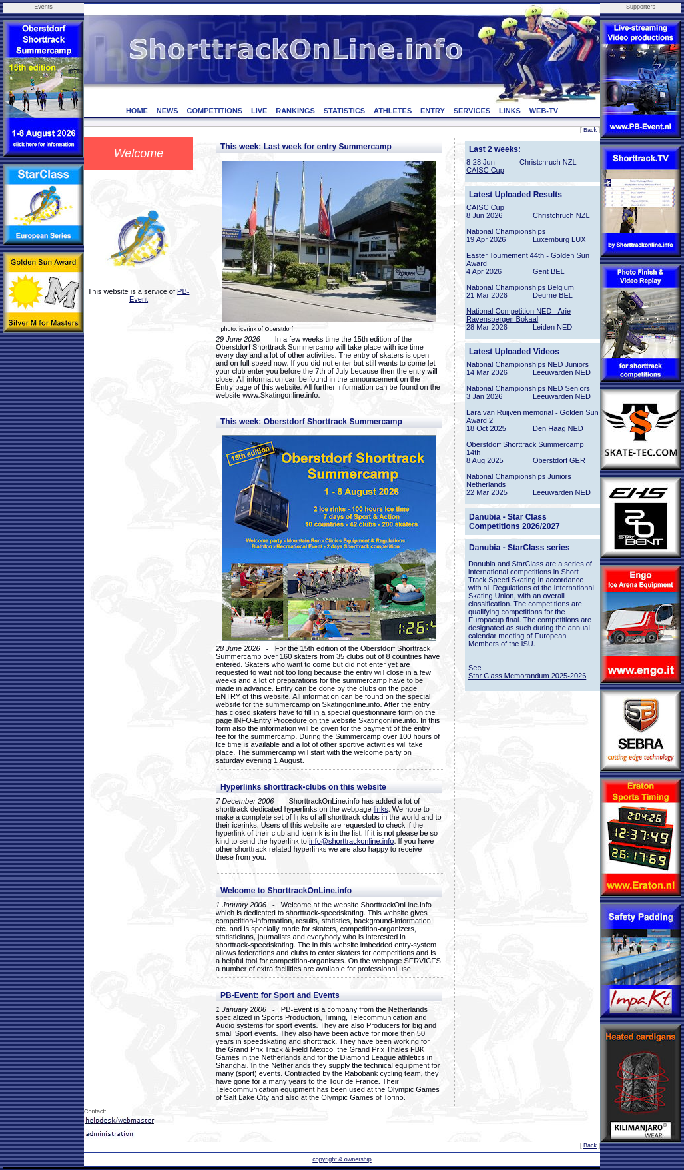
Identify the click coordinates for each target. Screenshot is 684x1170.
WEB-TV (543, 111)
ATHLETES (393, 111)
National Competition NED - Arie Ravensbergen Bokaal (518, 315)
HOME (137, 111)
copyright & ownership (342, 1159)
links (381, 809)
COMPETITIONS (214, 111)
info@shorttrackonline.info (351, 841)
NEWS (167, 111)
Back (590, 130)
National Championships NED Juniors (527, 364)
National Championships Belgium (520, 287)
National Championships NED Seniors (528, 388)
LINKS (510, 111)
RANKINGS (295, 111)
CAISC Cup (485, 170)
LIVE (259, 111)
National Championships (505, 231)
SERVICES (472, 111)
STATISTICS (345, 111)
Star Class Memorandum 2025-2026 (527, 676)
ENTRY (432, 111)
